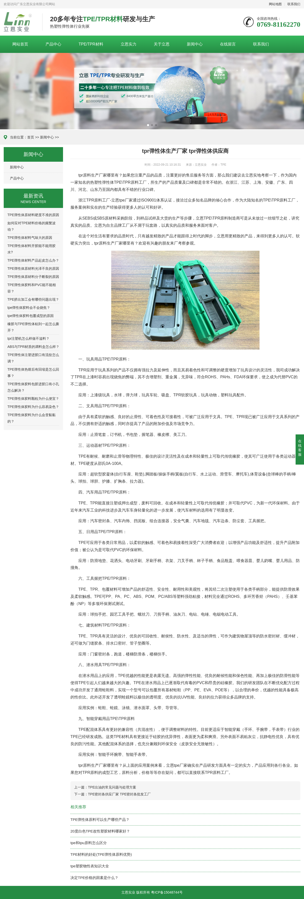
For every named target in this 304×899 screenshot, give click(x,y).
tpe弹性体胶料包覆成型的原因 (30, 316)
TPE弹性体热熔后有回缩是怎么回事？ (33, 372)
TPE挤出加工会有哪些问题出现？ (33, 299)
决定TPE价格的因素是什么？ (94, 878)
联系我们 (293, 4)
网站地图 (275, 4)
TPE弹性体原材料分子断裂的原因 (33, 277)
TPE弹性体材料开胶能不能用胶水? (31, 249)
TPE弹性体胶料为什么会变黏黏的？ (31, 418)
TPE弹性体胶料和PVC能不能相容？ (31, 288)
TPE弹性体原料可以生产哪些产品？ (100, 819)
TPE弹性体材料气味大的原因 (29, 238)
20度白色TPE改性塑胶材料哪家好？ (100, 831)
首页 (30, 137)
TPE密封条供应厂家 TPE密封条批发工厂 (119, 794)
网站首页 (20, 44)
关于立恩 (162, 44)
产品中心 (53, 44)
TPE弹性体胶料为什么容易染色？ (33, 407)
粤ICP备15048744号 (167, 892)
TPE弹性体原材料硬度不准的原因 (33, 215)
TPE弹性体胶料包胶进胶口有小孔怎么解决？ (33, 387)
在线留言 (228, 44)
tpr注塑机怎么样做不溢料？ (28, 338)
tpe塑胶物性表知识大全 (89, 866)
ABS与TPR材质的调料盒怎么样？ (33, 347)
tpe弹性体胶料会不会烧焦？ (28, 308)
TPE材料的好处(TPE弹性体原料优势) (101, 854)
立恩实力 (128, 44)
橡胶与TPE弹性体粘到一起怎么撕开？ (33, 327)
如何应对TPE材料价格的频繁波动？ (31, 226)
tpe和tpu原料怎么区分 (88, 843)
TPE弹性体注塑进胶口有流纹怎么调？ (33, 358)
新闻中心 (195, 44)
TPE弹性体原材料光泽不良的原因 (33, 268)
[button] (148, 125)
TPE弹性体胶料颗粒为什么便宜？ (33, 399)
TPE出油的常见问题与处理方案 (112, 787)
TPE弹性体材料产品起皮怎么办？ (33, 260)
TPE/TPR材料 (91, 44)
